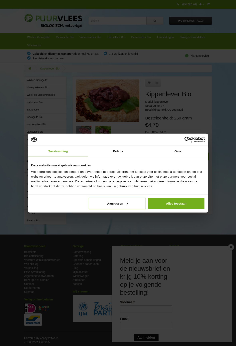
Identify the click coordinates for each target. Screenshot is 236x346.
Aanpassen (117, 203)
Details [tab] (118, 151)
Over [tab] (178, 151)
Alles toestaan (176, 203)
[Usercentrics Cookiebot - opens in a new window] (187, 140)
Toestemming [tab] (58, 151)
